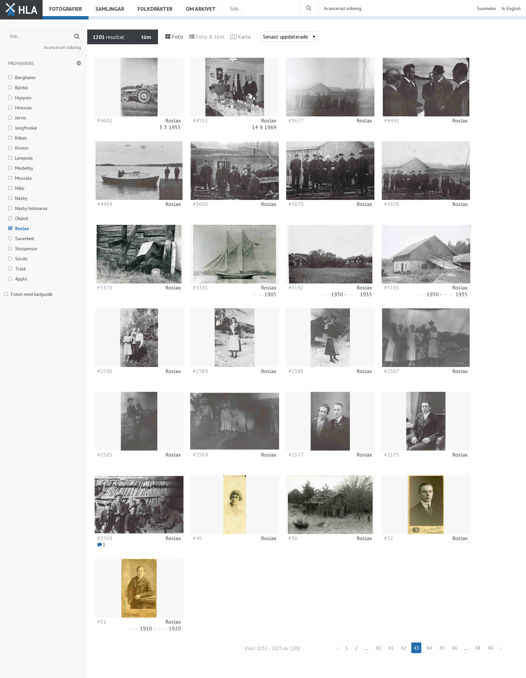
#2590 (104, 371)
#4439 (104, 204)
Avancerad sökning (342, 8)
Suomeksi (486, 8)
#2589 (200, 371)
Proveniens (21, 63)
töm (146, 37)
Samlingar (109, 8)
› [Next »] (501, 647)
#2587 (391, 371)
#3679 (296, 204)
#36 (293, 538)
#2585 (104, 454)
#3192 (296, 287)
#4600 (104, 120)
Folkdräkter (155, 8)
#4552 (200, 120)
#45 (197, 538)
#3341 (200, 287)
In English (511, 8)
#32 (388, 538)
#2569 (104, 538)
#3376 (104, 287)
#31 (101, 621)
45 (442, 647)
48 (478, 647)
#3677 (296, 120)
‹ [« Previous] (337, 647)
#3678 (391, 204)
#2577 (296, 454)
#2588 (296, 371)
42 (404, 647)
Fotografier (65, 8)
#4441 (391, 120)
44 (429, 647)
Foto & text (210, 36)
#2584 (200, 454)
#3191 (391, 287)
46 (455, 647)
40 (378, 647)
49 (490, 647)
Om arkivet (201, 8)
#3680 (200, 204)
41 (391, 647)
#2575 (391, 454)
